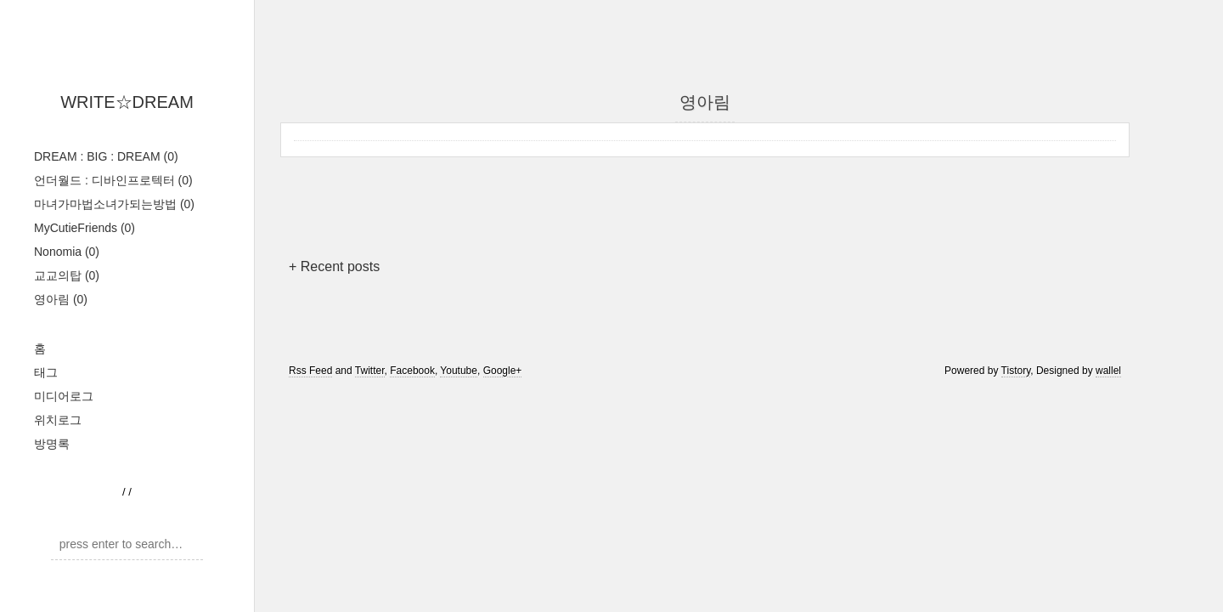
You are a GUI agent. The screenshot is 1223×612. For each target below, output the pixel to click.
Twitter (370, 371)
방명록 (52, 443)
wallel (1108, 371)
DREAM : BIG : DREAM (106, 156)
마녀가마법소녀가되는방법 (114, 204)
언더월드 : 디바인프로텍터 (113, 180)
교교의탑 (66, 275)
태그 (46, 372)
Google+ (502, 371)
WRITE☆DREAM (127, 102)
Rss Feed (310, 371)
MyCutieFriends (84, 228)
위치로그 (58, 420)
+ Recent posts (334, 266)
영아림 (60, 299)
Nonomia (66, 251)
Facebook (412, 371)
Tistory (1016, 371)
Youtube (458, 371)
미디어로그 (63, 396)
